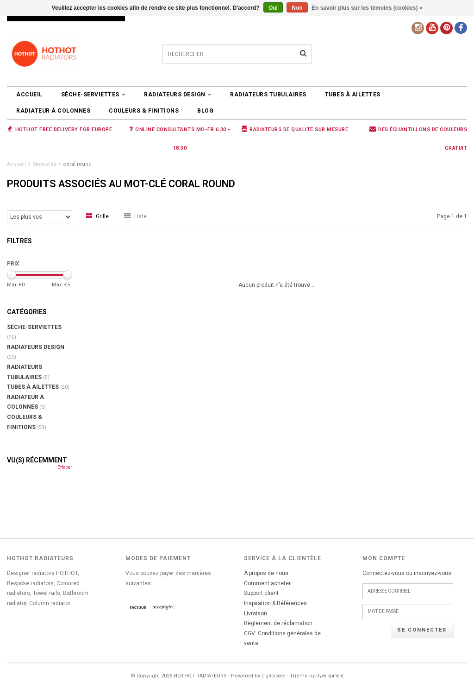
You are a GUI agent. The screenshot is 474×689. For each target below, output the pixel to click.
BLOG (205, 110)
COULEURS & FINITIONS (144, 110)
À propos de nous (266, 573)
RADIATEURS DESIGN (178, 94)
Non (297, 8)
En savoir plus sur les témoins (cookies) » (367, 8)
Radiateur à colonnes (53, 110)
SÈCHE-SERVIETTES (93, 94)
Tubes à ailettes (352, 94)
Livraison (255, 613)
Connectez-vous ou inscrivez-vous (406, 573)
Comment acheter (267, 583)
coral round (77, 164)
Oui (273, 8)
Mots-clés (44, 164)
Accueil (29, 94)
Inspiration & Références (275, 603)
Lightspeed (274, 675)
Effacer (64, 467)
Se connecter (422, 630)
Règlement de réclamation (278, 623)
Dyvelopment (329, 675)
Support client (261, 593)
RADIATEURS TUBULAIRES (268, 94)
